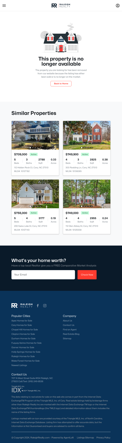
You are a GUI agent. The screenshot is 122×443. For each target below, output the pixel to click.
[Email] (43, 274)
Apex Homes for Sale (21, 320)
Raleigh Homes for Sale (23, 356)
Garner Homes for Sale (22, 347)
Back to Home (61, 83)
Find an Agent (70, 329)
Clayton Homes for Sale (23, 334)
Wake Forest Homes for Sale (25, 360)
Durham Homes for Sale (23, 338)
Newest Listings (19, 365)
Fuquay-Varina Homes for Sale (26, 343)
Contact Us (68, 325)
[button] (4, 5)
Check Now (87, 274)
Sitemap (67, 338)
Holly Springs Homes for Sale (25, 352)
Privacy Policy (103, 437)
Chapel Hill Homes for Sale (24, 329)
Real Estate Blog (71, 334)
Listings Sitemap (85, 437)
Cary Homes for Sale (21, 325)
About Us (67, 320)
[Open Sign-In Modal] (118, 6)
